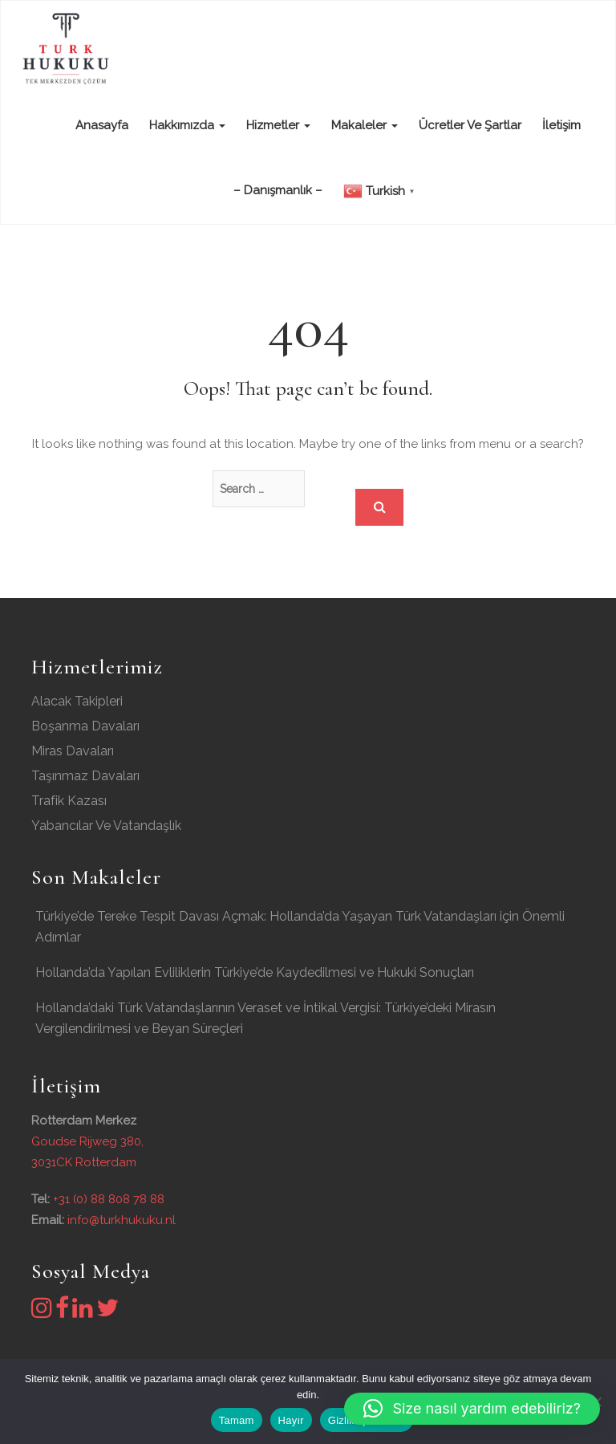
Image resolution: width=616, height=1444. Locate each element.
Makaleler (364, 125)
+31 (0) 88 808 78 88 (108, 1199)
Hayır (291, 1420)
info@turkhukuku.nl (121, 1220)
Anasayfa (100, 125)
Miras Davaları (72, 751)
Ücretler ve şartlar (470, 125)
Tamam (236, 1420)
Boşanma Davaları (85, 726)
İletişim (561, 125)
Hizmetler (278, 125)
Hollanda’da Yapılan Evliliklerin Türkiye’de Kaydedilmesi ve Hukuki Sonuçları (254, 972)
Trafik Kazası (69, 800)
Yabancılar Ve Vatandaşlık (106, 825)
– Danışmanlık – (277, 190)
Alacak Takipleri (77, 701)
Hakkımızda (187, 125)
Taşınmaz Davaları (85, 775)
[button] (472, 1409)
